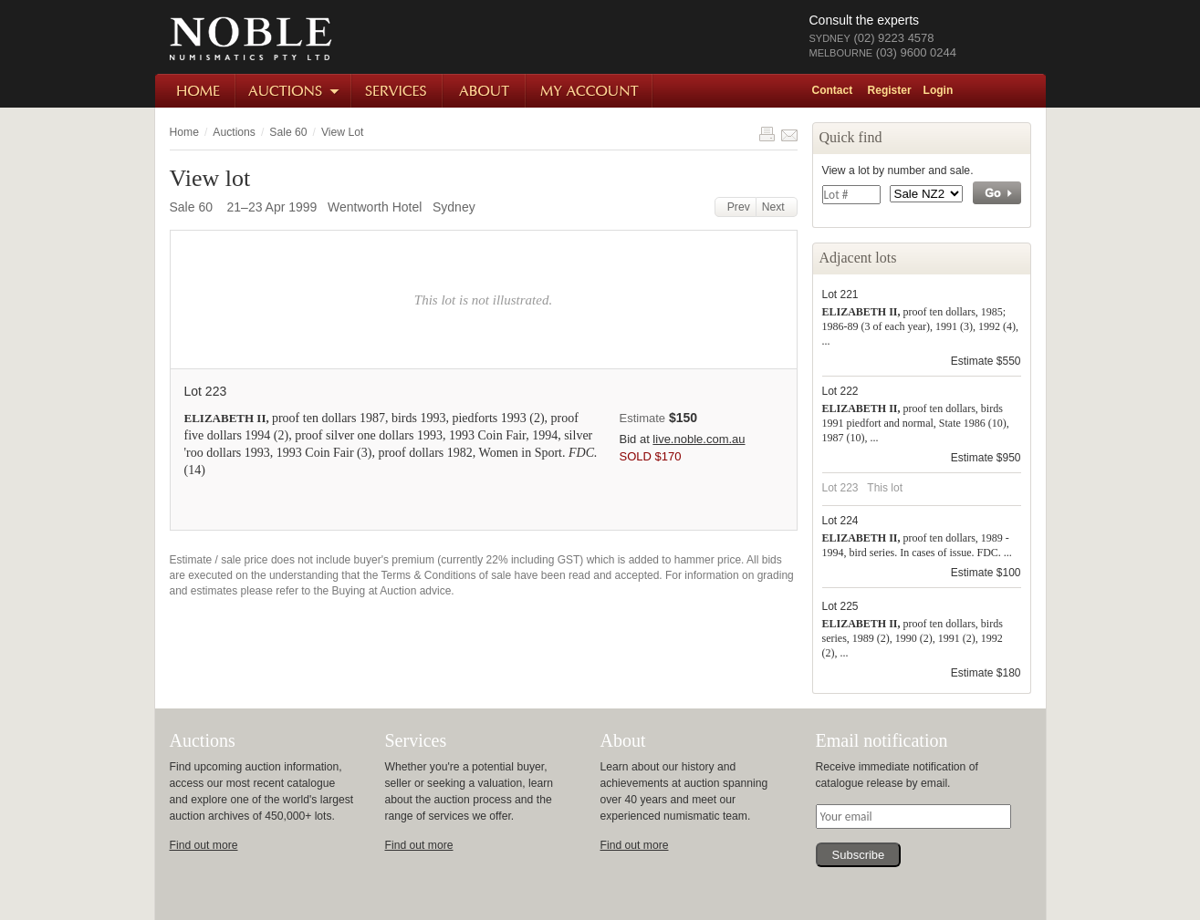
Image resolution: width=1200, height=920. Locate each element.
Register (890, 90)
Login (938, 90)
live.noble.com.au (698, 439)
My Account (590, 91)
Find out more (204, 845)
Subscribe (858, 855)
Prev (735, 207)
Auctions (294, 91)
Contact (832, 90)
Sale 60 (288, 132)
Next (776, 207)
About (485, 91)
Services (397, 91)
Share (789, 134)
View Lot (342, 132)
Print (766, 134)
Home (195, 91)
